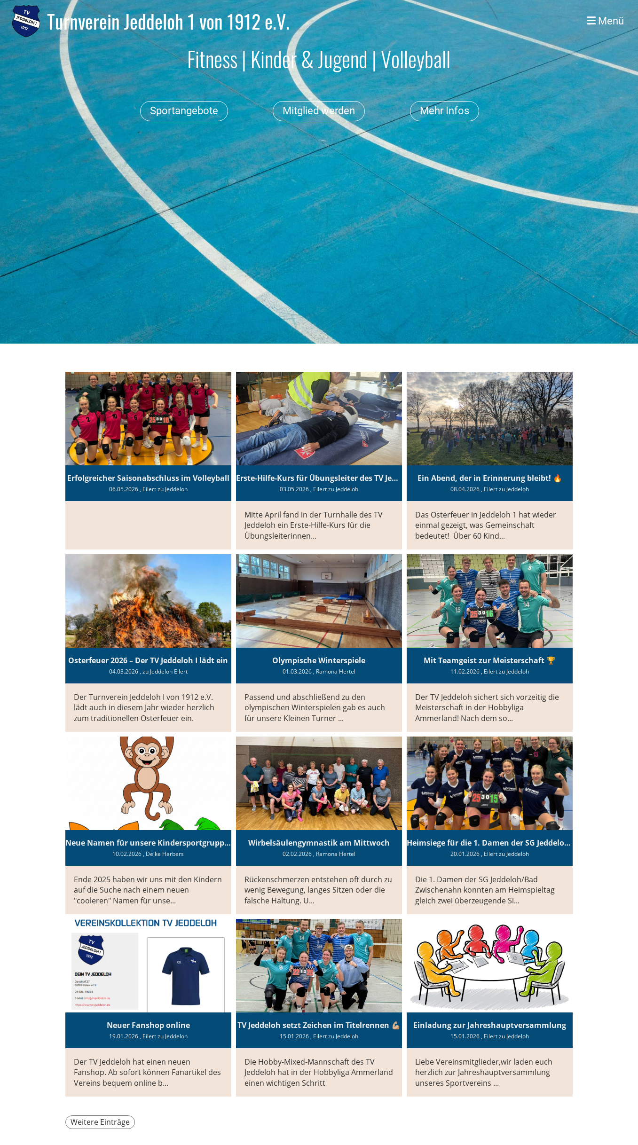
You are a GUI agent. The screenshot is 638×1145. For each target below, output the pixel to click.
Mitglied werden (319, 111)
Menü (605, 21)
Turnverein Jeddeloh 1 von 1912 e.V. (168, 21)
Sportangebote (184, 111)
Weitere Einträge (100, 1122)
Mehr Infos (444, 111)
